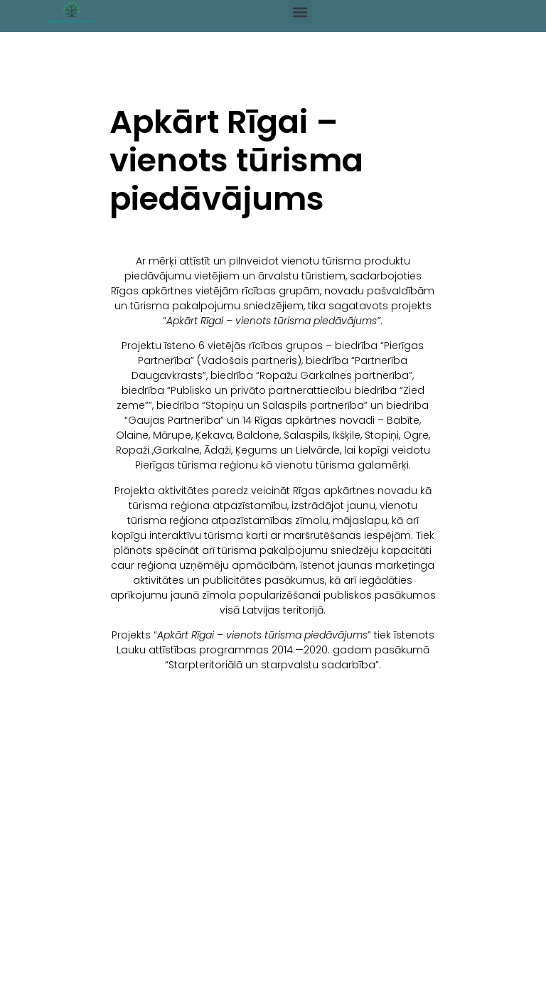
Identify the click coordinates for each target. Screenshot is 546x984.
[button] (300, 11)
